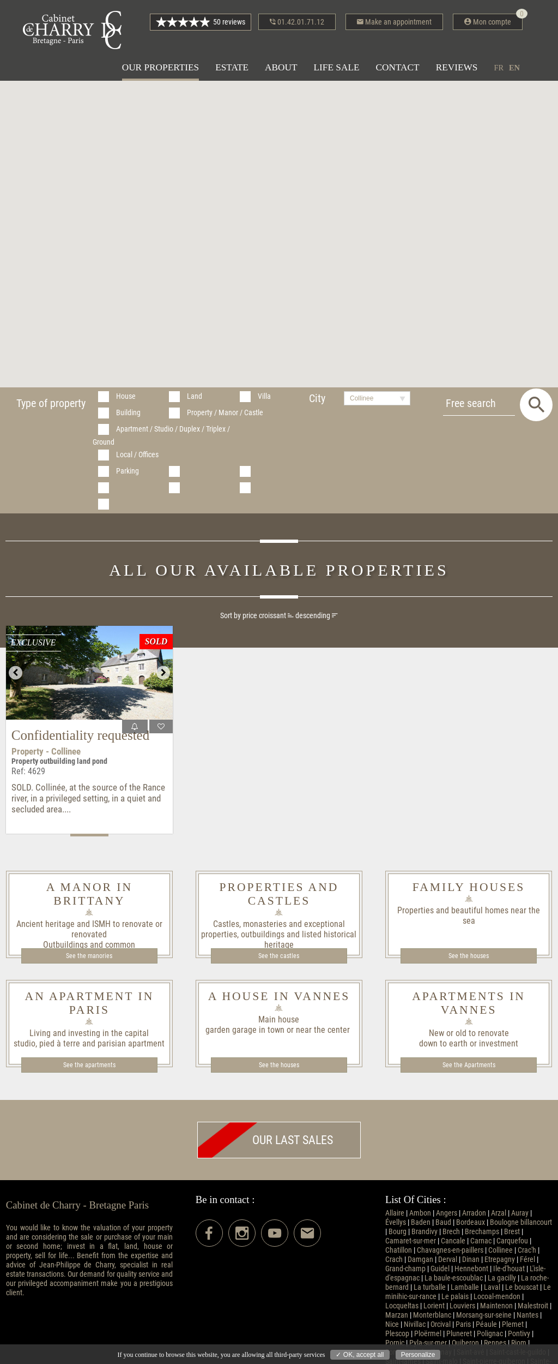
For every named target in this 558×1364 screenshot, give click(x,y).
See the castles (278, 956)
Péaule (486, 1324)
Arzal (498, 1213)
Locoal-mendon (497, 1296)
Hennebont (471, 1268)
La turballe (430, 1287)
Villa (264, 396)
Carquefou (512, 1241)
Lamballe (465, 1287)
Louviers (462, 1306)
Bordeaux (470, 1222)
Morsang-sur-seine (484, 1315)
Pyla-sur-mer (428, 1343)
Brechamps (482, 1231)
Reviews (457, 67)
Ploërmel (427, 1333)
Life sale (337, 67)
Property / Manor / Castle (225, 412)
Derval (447, 1259)
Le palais (455, 1296)
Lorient (434, 1306)
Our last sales (265, 1140)
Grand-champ (405, 1268)
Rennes (495, 1343)
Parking (127, 471)
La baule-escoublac (453, 1278)
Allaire (394, 1213)
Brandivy (424, 1231)
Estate (231, 67)
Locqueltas (401, 1306)
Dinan (471, 1259)
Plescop (397, 1333)
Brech (451, 1231)
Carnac (481, 1241)
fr (499, 67)
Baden (420, 1222)
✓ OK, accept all (360, 1355)
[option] (89, 673)
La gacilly (502, 1278)
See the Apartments (468, 1065)
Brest (512, 1231)
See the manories (89, 956)
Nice (392, 1324)
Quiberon (465, 1343)
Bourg (398, 1231)
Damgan (420, 1259)
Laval (492, 1287)
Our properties (160, 67)
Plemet (513, 1324)
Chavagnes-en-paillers (450, 1250)
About (281, 67)
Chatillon (398, 1250)
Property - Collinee (46, 751)
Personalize (418, 1355)
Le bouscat (521, 1287)
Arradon (474, 1213)
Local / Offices (137, 454)
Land (194, 396)
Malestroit (533, 1306)
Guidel (440, 1268)
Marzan (396, 1315)
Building (128, 412)
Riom (518, 1343)
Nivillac (415, 1324)
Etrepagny (499, 1259)
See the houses (468, 956)
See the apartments (89, 1065)
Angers (446, 1213)
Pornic (394, 1343)
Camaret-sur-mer (410, 1241)
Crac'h (527, 1250)
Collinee (500, 1250)
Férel (527, 1259)
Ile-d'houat (509, 1268)
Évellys (395, 1222)
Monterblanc (432, 1315)
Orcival (440, 1324)
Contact (398, 67)
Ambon (420, 1213)
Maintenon (496, 1306)
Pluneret (459, 1333)
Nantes (527, 1315)
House (126, 396)
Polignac (490, 1333)
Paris (463, 1324)
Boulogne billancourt (521, 1222)
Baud (443, 1222)
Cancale (453, 1241)
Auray (520, 1213)
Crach (394, 1259)
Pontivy (519, 1333)
